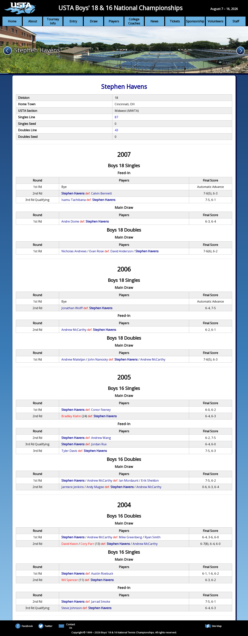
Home (12, 21)
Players (114, 21)
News (154, 21)
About (32, 21)
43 (116, 130)
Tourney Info (53, 21)
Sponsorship (195, 21)
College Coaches (134, 21)
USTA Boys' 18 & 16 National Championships (120, 8)
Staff (236, 21)
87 (116, 117)
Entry (73, 21)
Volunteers (215, 21)
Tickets (175, 21)
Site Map (213, 626)
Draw (93, 21)
